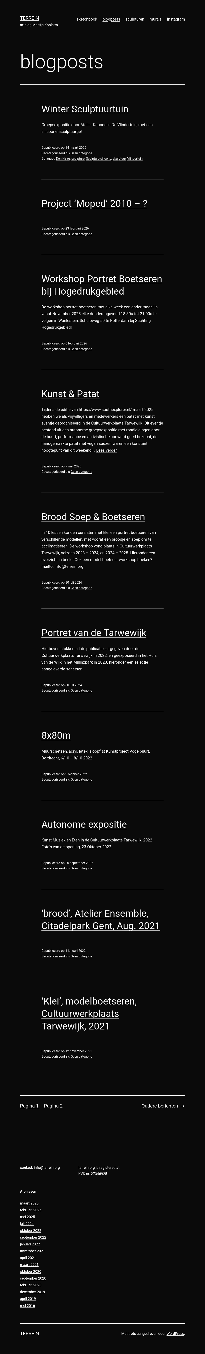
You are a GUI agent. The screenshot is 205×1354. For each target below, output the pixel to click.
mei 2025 (27, 1217)
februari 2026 (30, 1210)
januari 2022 (30, 1244)
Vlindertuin (135, 158)
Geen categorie (81, 153)
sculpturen (135, 19)
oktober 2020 (30, 1271)
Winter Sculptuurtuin (85, 109)
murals (156, 19)
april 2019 (28, 1299)
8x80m (56, 735)
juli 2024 (27, 1223)
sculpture (77, 158)
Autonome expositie (84, 824)
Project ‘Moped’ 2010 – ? (94, 203)
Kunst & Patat (70, 394)
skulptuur (119, 158)
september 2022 (33, 1237)
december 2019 (32, 1292)
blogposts (111, 19)
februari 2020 (30, 1285)
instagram (176, 19)
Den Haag (63, 158)
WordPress (175, 1333)
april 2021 (28, 1258)
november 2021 (32, 1251)
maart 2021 (29, 1264)
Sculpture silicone (98, 158)
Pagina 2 (53, 1106)
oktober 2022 (30, 1230)
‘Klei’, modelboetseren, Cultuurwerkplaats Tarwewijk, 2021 (89, 1014)
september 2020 (33, 1278)
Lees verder (106, 450)
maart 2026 (29, 1203)
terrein (29, 18)
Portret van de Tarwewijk (93, 632)
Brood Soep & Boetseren (93, 517)
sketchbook (86, 19)
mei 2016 (27, 1306)
